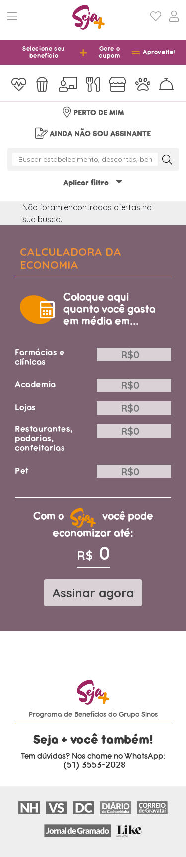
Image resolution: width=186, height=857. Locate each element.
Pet (22, 471)
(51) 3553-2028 (94, 765)
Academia (35, 384)
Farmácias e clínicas (40, 357)
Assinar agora (93, 592)
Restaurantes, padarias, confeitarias (44, 438)
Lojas (25, 407)
